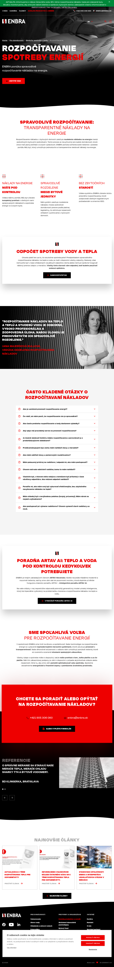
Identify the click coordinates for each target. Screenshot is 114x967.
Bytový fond (63, 928)
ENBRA (11, 915)
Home (4, 40)
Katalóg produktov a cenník (41, 11)
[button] (4, 797)
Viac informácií (11, 948)
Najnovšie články (58, 896)
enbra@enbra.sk (104, 11)
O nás (5, 11)
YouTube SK (11, 924)
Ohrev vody (35, 922)
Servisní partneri (93, 929)
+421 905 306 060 (83, 11)
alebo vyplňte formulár (58, 729)
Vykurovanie (36, 919)
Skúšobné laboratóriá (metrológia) (67, 923)
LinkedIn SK (18, 924)
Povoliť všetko (93, 937)
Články (22, 11)
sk (89, 22)
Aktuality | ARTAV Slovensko (62, 7)
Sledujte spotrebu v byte (37, 40)
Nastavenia (94, 949)
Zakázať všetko (94, 943)
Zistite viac (15, 81)
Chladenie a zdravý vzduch (41, 926)
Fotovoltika (35, 929)
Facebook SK (4, 924)
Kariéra (13, 11)
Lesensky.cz (107, 962)
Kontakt (90, 922)
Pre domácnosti (17, 40)
